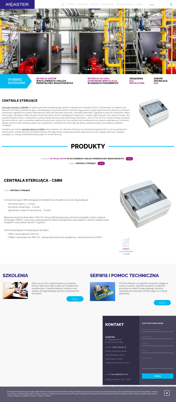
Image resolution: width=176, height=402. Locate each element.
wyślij (158, 376)
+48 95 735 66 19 (119, 347)
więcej (75, 298)
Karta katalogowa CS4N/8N (126, 248)
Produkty (95, 4)
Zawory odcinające (163, 80)
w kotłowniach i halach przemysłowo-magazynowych (58, 80)
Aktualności (82, 4)
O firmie (70, 4)
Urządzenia (138, 80)
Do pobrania (107, 4)
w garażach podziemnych (105, 80)
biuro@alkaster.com (119, 374)
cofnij (129, 158)
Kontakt (138, 4)
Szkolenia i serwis (124, 4)
